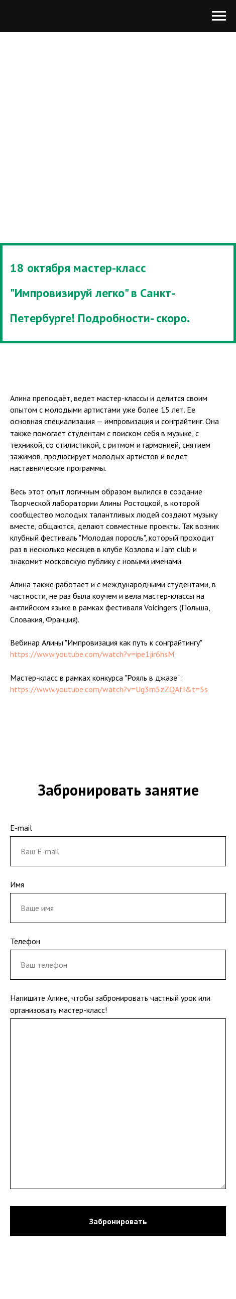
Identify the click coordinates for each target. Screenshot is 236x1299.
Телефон (25, 941)
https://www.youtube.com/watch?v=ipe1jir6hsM (92, 654)
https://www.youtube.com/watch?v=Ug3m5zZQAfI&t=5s (109, 689)
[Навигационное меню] (219, 16)
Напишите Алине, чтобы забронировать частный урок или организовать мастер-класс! (110, 1003)
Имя (17, 884)
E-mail (21, 828)
